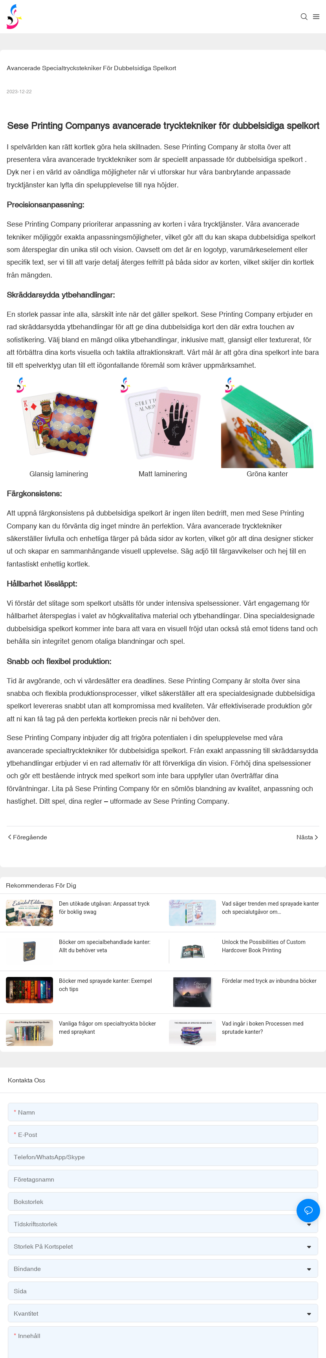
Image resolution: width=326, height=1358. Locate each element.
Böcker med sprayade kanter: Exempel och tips (105, 985)
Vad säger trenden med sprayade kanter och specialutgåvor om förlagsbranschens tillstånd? (270, 908)
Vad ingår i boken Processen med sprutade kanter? (263, 1027)
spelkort (290, 159)
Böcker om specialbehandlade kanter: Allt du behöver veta (104, 946)
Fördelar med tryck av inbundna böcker (269, 981)
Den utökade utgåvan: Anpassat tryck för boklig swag (104, 907)
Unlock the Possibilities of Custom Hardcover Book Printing (264, 946)
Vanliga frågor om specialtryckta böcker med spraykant (107, 1027)
